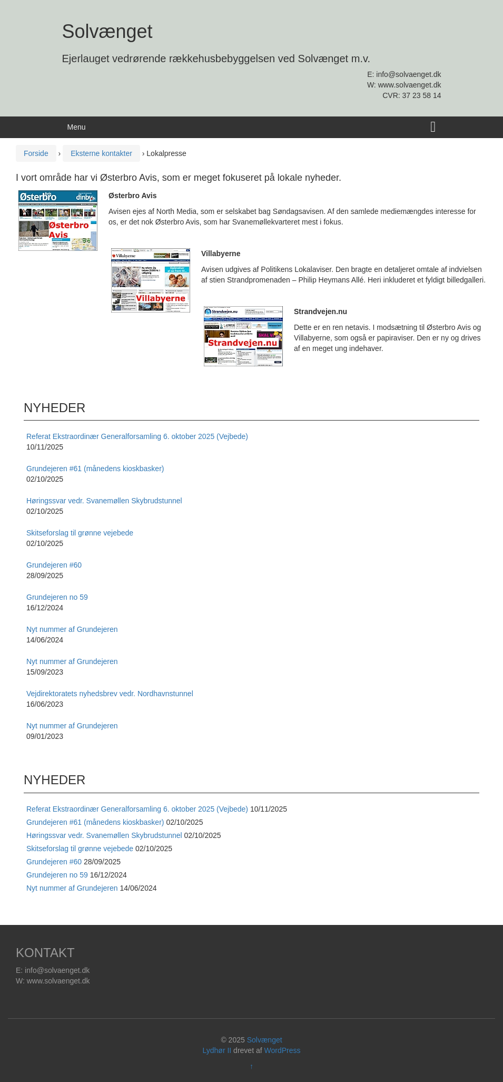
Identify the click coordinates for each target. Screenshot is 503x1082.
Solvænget (107, 31)
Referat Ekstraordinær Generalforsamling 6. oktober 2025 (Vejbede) (137, 809)
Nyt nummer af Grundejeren (72, 888)
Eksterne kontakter (101, 153)
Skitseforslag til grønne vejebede (79, 848)
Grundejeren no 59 (57, 875)
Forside (36, 153)
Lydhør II (217, 1050)
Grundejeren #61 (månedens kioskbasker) (95, 822)
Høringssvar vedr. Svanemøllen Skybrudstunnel (104, 835)
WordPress (282, 1050)
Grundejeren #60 (54, 861)
